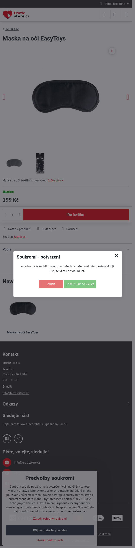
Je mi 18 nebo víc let (80, 284)
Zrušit (51, 284)
